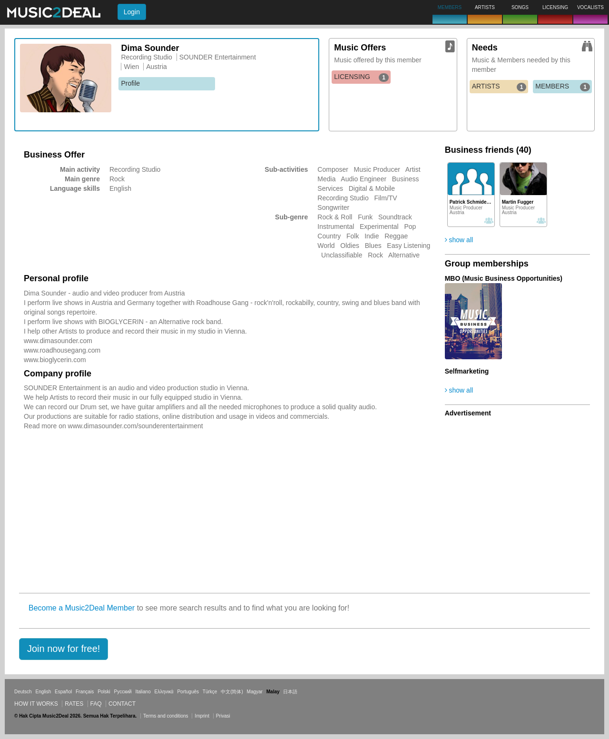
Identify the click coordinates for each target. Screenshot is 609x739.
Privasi (223, 716)
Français (85, 691)
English (43, 691)
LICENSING (361, 77)
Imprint (202, 716)
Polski (104, 691)
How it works (36, 703)
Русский (123, 691)
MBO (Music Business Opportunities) (503, 278)
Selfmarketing (467, 371)
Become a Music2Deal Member (82, 608)
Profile (130, 83)
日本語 (290, 691)
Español (63, 691)
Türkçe (210, 691)
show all (459, 240)
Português (188, 691)
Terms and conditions (165, 716)
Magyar (255, 691)
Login (132, 12)
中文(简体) (232, 691)
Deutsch (23, 691)
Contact (122, 703)
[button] (63, 649)
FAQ (96, 703)
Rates (74, 703)
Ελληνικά (164, 691)
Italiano (142, 691)
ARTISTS (499, 86)
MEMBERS (562, 86)
